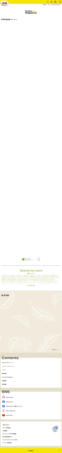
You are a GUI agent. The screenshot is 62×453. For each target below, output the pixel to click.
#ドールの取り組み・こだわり (50, 282)
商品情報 (4, 373)
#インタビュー (5, 276)
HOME (44, 4)
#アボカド (26, 276)
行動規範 (5, 430)
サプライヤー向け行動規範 (9, 433)
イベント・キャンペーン (8, 366)
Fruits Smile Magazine (7, 377)
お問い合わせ (6, 425)
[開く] (31, 450)
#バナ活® (18, 282)
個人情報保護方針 (7, 436)
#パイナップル (46, 276)
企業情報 (4, 380)
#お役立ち (32, 276)
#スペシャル (4, 282)
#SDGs (3, 279)
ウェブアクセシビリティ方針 (10, 439)
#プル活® (12, 282)
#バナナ (19, 276)
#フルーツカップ (44, 279)
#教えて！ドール (55, 276)
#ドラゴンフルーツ (34, 279)
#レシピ (38, 276)
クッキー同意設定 (7, 442)
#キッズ (51, 279)
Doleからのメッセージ (7, 362)
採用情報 (4, 384)
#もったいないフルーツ (23, 279)
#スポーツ (13, 276)
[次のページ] (35, 259)
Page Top (54, 349)
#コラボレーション (27, 282)
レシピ (3, 370)
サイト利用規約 (6, 427)
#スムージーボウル (37, 282)
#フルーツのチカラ (12, 279)
